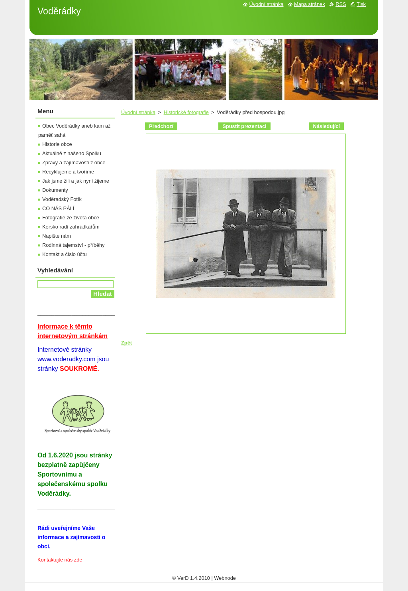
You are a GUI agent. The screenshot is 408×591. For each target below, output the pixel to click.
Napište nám (56, 236)
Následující (326, 126)
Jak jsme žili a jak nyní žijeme (75, 181)
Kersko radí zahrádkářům (71, 227)
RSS (340, 4)
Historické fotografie (186, 112)
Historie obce (57, 144)
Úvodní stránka (138, 112)
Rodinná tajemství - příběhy (73, 245)
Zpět (126, 343)
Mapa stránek (309, 4)
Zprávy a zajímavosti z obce (74, 162)
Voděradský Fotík (62, 199)
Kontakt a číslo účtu (64, 254)
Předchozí (161, 126)
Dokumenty (55, 190)
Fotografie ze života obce (70, 218)
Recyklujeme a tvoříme (68, 172)
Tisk (361, 4)
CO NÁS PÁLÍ (58, 208)
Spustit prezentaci (244, 126)
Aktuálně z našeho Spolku (71, 153)
